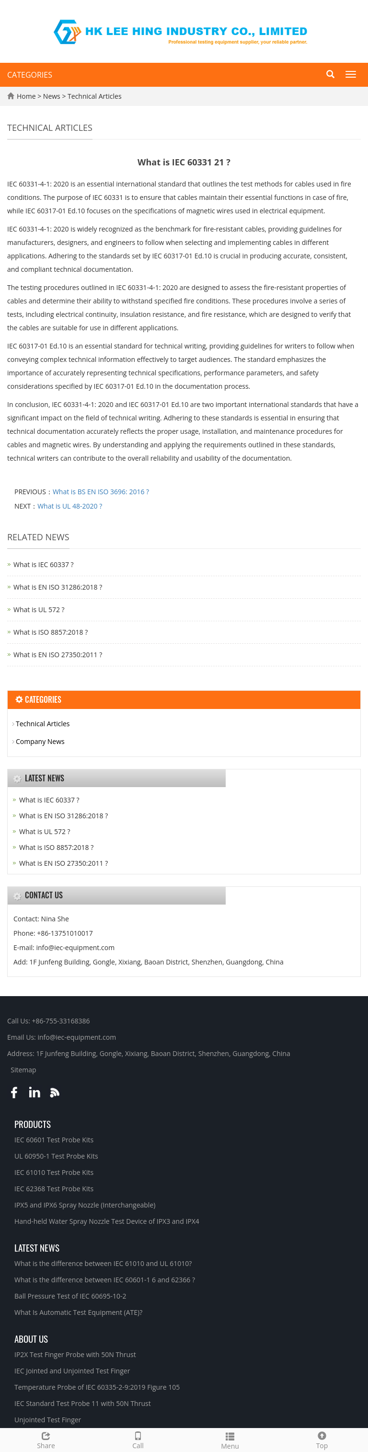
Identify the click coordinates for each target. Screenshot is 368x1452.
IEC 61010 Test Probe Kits (53, 1172)
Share (46, 1439)
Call (138, 1439)
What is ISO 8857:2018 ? (50, 632)
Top (322, 1439)
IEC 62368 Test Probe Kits (53, 1188)
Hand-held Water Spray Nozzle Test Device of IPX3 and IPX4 (106, 1221)
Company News (40, 741)
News (52, 96)
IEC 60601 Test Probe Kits (53, 1139)
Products (32, 1123)
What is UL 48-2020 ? (69, 506)
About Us (31, 1338)
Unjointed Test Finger (47, 1419)
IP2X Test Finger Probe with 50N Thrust (75, 1354)
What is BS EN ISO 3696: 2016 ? (101, 491)
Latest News (36, 1247)
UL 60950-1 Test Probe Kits (56, 1156)
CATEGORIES (29, 75)
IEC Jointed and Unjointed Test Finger (72, 1370)
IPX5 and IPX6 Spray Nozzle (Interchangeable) (84, 1204)
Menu (230, 1440)
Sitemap (23, 1069)
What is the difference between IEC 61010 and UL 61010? (103, 1263)
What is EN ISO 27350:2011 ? (57, 654)
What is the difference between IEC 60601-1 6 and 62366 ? (104, 1279)
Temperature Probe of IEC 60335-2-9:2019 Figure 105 (97, 1387)
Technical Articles (93, 96)
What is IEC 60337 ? (43, 564)
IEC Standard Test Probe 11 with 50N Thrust (82, 1403)
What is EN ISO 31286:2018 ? (57, 587)
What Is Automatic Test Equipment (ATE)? (78, 1312)
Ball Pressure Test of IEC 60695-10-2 (70, 1296)
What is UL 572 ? (39, 609)
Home (26, 96)
